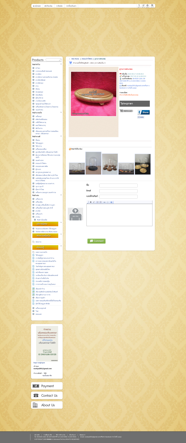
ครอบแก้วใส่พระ (41, 163)
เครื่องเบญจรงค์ (41, 308)
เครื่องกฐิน (39, 202)
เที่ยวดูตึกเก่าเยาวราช (43, 295)
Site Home (75, 59)
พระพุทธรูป (39, 92)
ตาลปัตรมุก (39, 83)
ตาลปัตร (38, 74)
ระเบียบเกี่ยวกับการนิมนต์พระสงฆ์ (47, 275)
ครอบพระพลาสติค (42, 166)
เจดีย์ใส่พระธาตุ (41, 122)
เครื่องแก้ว (39, 214)
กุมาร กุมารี (39, 186)
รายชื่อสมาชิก (48, 435)
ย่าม (37, 86)
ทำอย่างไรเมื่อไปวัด (42, 278)
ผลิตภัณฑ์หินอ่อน (41, 119)
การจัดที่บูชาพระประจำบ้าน (45, 258)
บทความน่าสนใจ (41, 252)
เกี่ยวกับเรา (46, 405)
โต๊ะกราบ (39, 146)
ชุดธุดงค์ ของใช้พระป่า (43, 104)
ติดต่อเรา (46, 395)
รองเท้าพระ (39, 110)
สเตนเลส (38, 314)
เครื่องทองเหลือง (41, 149)
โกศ (37, 311)
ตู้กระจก (38, 169)
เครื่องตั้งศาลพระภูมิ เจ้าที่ (44, 208)
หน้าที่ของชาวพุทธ (42, 272)
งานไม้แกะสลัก (41, 101)
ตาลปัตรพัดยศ (40, 80)
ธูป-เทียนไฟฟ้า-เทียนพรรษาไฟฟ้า (47, 152)
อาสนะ (38, 217)
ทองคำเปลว (40, 160)
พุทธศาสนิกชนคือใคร (43, 269)
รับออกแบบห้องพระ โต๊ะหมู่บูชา (46, 229)
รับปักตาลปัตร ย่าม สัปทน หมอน (46, 232)
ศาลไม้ (38, 211)
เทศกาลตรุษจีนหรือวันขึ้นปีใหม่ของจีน (48, 301)
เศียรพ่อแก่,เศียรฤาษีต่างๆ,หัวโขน (47, 175)
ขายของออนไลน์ (57, 439)
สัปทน (38, 89)
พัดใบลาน (39, 128)
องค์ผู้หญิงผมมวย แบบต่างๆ (45, 183)
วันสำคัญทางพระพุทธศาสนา (45, 266)
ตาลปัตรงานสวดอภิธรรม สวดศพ (47, 77)
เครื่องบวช (39, 199)
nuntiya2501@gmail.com (43, 369)
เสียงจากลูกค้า (40, 298)
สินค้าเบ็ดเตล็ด (42, 220)
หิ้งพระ (38, 140)
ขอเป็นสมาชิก (47, 376)
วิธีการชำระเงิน (46, 386)
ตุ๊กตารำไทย (40, 189)
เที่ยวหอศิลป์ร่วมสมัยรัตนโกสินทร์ (47, 292)
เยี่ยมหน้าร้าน (40, 289)
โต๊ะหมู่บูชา (39, 143)
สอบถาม (38, 242)
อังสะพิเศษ (39, 95)
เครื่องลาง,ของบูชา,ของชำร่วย (46, 192)
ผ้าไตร (38, 68)
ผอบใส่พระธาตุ (41, 125)
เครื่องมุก (39, 116)
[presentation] (106, 232)
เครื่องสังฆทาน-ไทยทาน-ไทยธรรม (47, 107)
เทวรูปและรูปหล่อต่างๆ (43, 172)
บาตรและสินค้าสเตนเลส (44, 71)
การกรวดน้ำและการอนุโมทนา (46, 284)
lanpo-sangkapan (39, 363)
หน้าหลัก (37, 435)
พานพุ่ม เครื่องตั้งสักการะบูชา (45, 205)
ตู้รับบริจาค (39, 98)
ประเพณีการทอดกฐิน (43, 281)
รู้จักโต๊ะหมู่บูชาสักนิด (43, 304)
